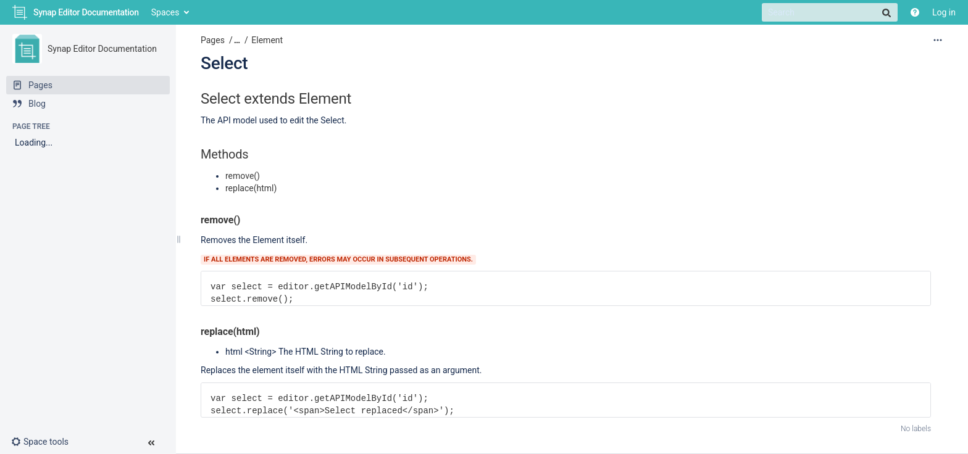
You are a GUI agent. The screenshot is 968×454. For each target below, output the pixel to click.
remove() (242, 176)
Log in (944, 12)
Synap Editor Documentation (102, 49)
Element (267, 40)
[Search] (830, 12)
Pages (213, 40)
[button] (44, 441)
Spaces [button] (165, 12)
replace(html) (251, 188)
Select (224, 63)
